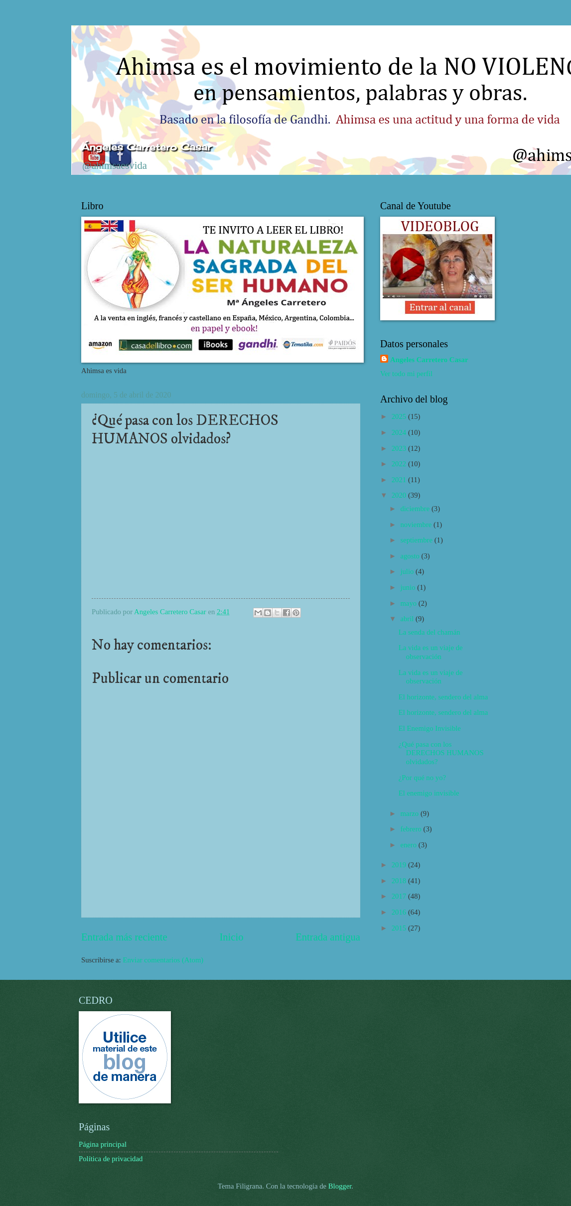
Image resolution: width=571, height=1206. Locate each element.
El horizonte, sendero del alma (443, 697)
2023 (400, 448)
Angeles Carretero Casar (429, 360)
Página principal (103, 1144)
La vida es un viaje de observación (431, 652)
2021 (400, 480)
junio (408, 587)
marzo (410, 813)
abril (408, 619)
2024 (400, 432)
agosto (410, 556)
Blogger (340, 1186)
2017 (400, 896)
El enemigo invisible (429, 793)
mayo (409, 603)
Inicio (231, 937)
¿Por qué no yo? (422, 778)
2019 (400, 865)
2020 (400, 495)
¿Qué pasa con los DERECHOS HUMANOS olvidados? (441, 753)
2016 (400, 912)
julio (408, 571)
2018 (400, 881)
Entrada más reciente (124, 937)
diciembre (415, 509)
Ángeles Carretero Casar (146, 147)
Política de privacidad (111, 1159)
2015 (400, 928)
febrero (411, 829)
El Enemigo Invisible (430, 728)
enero (409, 845)
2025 (400, 416)
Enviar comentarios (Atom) (163, 960)
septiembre (417, 540)
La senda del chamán (429, 632)
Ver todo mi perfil (406, 374)
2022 (400, 464)
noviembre (416, 525)
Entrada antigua (327, 937)
